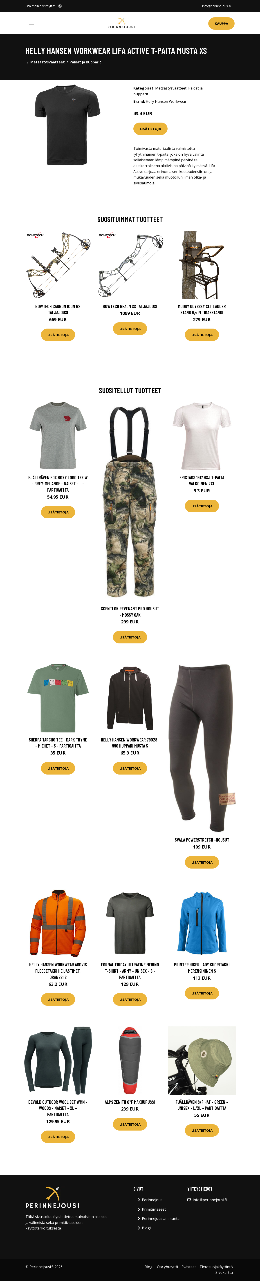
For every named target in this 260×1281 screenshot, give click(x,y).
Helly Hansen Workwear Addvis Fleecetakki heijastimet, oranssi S (58, 971)
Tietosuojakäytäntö (216, 1266)
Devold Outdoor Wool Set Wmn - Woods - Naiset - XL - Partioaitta (57, 1108)
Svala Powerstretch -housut (202, 839)
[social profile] (60, 6)
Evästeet (189, 1266)
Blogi (146, 1227)
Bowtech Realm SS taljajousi (130, 306)
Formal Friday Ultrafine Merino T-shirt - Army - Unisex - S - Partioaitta (130, 971)
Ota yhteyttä (167, 1266)
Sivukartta (224, 1272)
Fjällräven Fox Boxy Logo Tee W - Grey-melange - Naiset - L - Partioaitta (58, 484)
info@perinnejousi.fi (216, 6)
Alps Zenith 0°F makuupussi (130, 1102)
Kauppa (221, 23)
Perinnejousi (152, 1199)
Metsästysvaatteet (47, 62)
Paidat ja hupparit (85, 62)
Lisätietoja (150, 128)
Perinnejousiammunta (160, 1218)
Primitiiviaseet (154, 1209)
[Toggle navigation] (31, 23)
